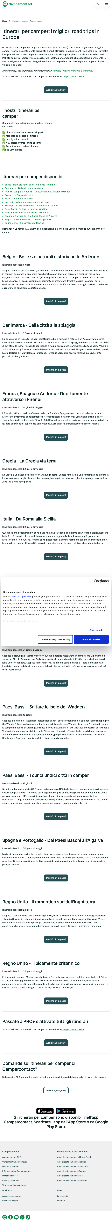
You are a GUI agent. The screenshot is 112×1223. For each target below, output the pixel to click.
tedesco (65, 70)
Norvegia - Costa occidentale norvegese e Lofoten (31, 205)
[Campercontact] (17, 4)
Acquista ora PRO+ (56, 89)
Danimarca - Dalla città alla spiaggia (24, 188)
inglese (56, 70)
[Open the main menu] (106, 4)
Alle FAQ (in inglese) (56, 1090)
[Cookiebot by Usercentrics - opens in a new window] (96, 581)
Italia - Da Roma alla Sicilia (19, 198)
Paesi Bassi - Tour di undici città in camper (27, 212)
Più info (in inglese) (56, 301)
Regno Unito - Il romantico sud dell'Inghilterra (28, 219)
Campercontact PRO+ (72, 76)
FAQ (27, 228)
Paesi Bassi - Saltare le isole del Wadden (26, 209)
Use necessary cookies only (55, 639)
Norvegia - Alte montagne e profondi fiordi (27, 202)
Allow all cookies (91, 639)
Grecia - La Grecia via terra (19, 195)
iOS (55, 47)
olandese (87, 70)
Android (63, 47)
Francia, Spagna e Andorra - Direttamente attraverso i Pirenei (37, 191)
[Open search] (97, 4)
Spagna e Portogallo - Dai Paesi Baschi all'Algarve (31, 216)
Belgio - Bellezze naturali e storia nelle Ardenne (30, 184)
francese (75, 70)
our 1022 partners (22, 596)
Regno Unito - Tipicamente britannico (24, 222)
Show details (96, 630)
